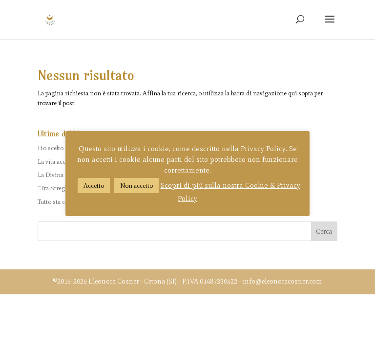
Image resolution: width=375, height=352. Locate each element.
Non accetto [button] (136, 185)
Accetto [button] (93, 185)
